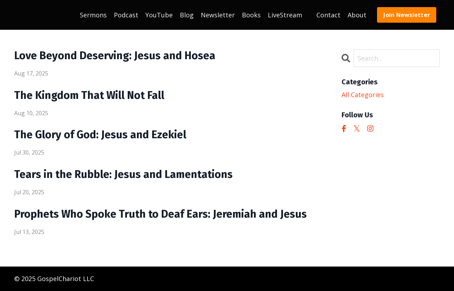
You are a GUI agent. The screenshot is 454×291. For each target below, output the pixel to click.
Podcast (126, 15)
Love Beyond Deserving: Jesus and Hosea (114, 55)
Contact (328, 15)
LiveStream (285, 15)
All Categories (363, 94)
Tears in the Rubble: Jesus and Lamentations (123, 174)
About (357, 15)
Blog (187, 15)
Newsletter (218, 15)
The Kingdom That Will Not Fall (89, 95)
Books (251, 15)
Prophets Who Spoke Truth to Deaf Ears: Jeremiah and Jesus (160, 214)
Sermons (93, 15)
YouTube (159, 15)
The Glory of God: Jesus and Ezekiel (100, 134)
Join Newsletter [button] (406, 15)
